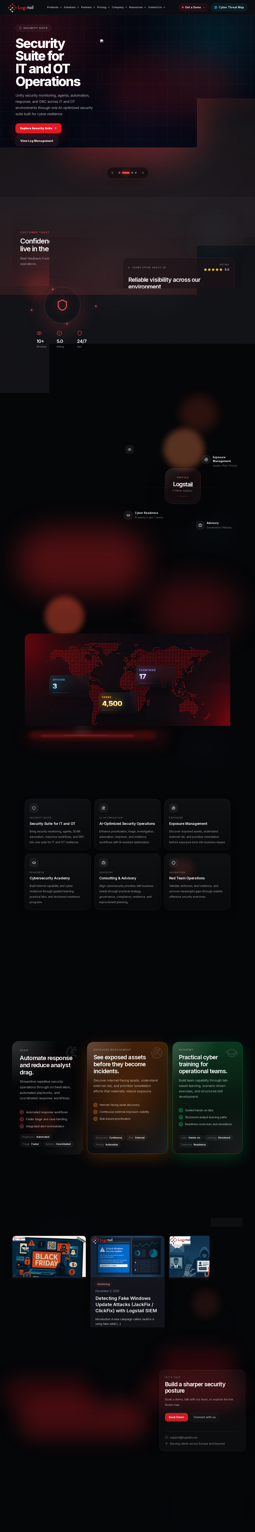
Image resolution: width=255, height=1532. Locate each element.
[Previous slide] (112, 173)
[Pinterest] (44, 1434)
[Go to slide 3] (132, 173)
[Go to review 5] (218, 362)
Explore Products (127, 139)
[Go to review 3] (212, 362)
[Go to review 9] (231, 362)
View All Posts (227, 1222)
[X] (14, 1434)
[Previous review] (127, 362)
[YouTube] (54, 1434)
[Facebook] (34, 1434)
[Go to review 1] (203, 362)
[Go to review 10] (234, 362)
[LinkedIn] (64, 1434)
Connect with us (205, 1417)
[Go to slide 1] (122, 173)
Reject (207, 1519)
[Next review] (138, 362)
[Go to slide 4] (136, 173)
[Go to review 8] (228, 362)
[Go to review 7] (225, 362)
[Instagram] (24, 1434)
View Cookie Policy (181, 1510)
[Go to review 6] (221, 362)
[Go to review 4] (215, 362)
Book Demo (176, 1417)
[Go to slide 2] (129, 173)
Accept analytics (231, 1519)
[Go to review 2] (209, 362)
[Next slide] (143, 173)
